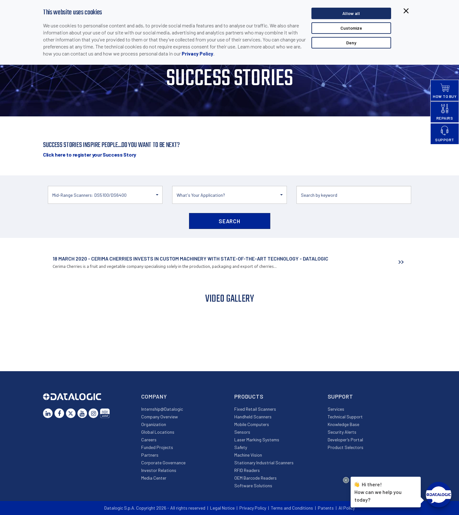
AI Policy (347, 508)
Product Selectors (345, 447)
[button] (105, 195)
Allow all (351, 13)
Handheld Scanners (253, 416)
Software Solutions (253, 485)
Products (249, 396)
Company (154, 396)
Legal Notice (222, 508)
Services (336, 409)
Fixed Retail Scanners (255, 409)
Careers (149, 439)
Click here (89, 154)
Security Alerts (342, 432)
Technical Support (345, 416)
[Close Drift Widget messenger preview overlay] (346, 480)
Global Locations (157, 432)
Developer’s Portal (345, 439)
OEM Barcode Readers (255, 478)
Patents (326, 508)
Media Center (153, 478)
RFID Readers (247, 470)
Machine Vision (248, 455)
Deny (351, 42)
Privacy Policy (197, 53)
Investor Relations (158, 470)
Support (340, 396)
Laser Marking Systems (256, 439)
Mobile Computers (251, 424)
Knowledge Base (343, 424)
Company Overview (159, 416)
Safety (240, 447)
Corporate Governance (163, 462)
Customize (351, 28)
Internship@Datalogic (162, 409)
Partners (149, 455)
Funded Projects (157, 447)
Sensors (242, 432)
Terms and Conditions (292, 508)
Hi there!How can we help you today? (378, 491)
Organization (153, 424)
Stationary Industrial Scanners (264, 462)
